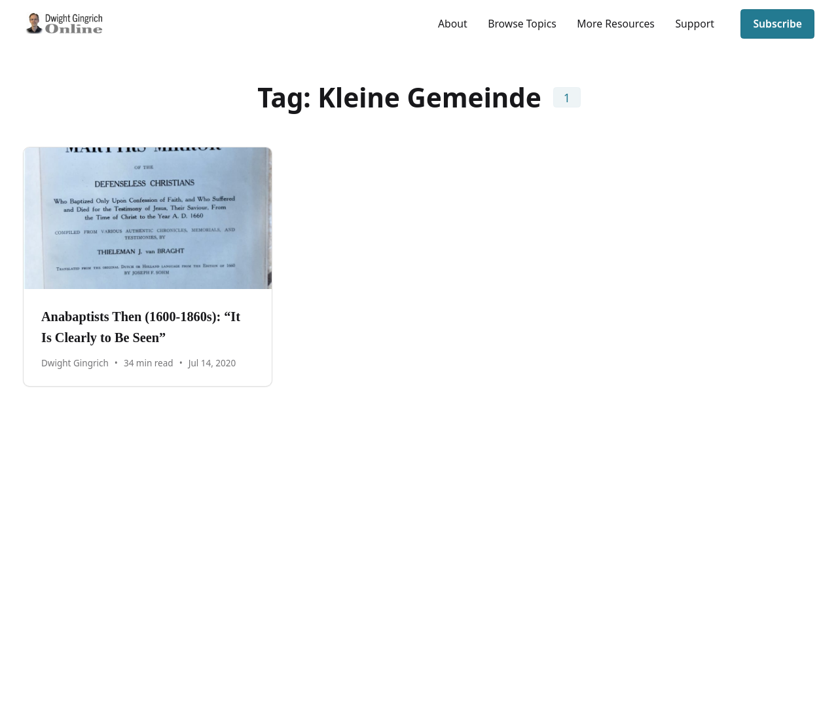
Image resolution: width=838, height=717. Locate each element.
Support (694, 23)
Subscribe (777, 23)
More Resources (616, 23)
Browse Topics (522, 23)
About (452, 23)
